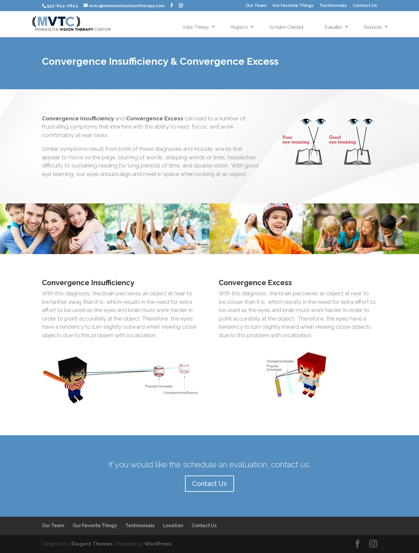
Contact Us (365, 5)
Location (173, 525)
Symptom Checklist (286, 27)
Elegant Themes (92, 544)
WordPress (158, 544)
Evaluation (333, 27)
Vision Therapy (196, 27)
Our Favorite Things (293, 5)
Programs (238, 27)
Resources (373, 27)
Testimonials (333, 5)
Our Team (256, 5)
